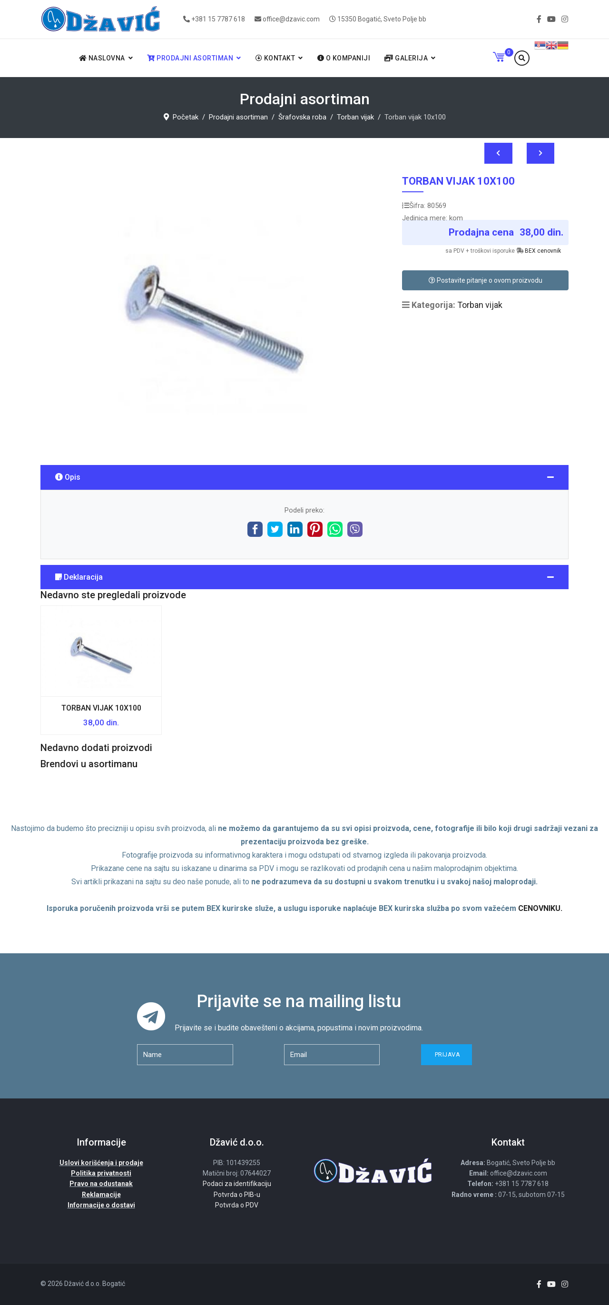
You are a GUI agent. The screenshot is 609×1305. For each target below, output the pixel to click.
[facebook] (539, 19)
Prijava (446, 1054)
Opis (67, 477)
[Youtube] (551, 19)
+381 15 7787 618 (218, 19)
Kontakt (275, 58)
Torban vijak (479, 305)
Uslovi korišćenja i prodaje (101, 1163)
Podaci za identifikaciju (237, 1183)
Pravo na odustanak (101, 1183)
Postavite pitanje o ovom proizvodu (485, 280)
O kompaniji (344, 58)
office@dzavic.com (291, 19)
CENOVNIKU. (540, 908)
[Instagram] (564, 19)
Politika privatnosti (101, 1173)
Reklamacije (101, 1194)
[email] (332, 1054)
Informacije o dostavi (101, 1205)
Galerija (406, 58)
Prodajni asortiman (190, 58)
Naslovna (102, 58)
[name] (185, 1054)
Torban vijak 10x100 (101, 707)
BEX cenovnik (543, 250)
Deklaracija (79, 577)
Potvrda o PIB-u (237, 1194)
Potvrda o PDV (236, 1205)
